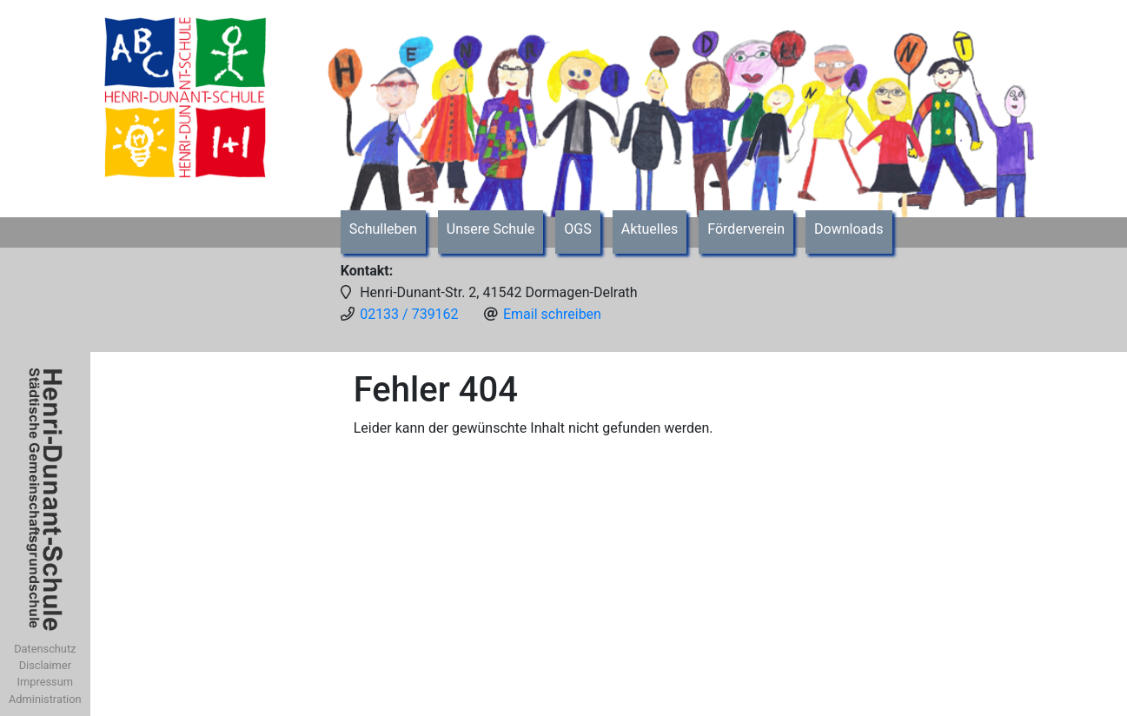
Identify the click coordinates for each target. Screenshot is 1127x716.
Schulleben (383, 229)
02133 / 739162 (409, 314)
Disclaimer (45, 665)
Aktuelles (650, 229)
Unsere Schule (491, 229)
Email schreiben (552, 314)
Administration (45, 699)
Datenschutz (45, 648)
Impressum (45, 681)
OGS (577, 229)
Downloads (848, 229)
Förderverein (746, 229)
